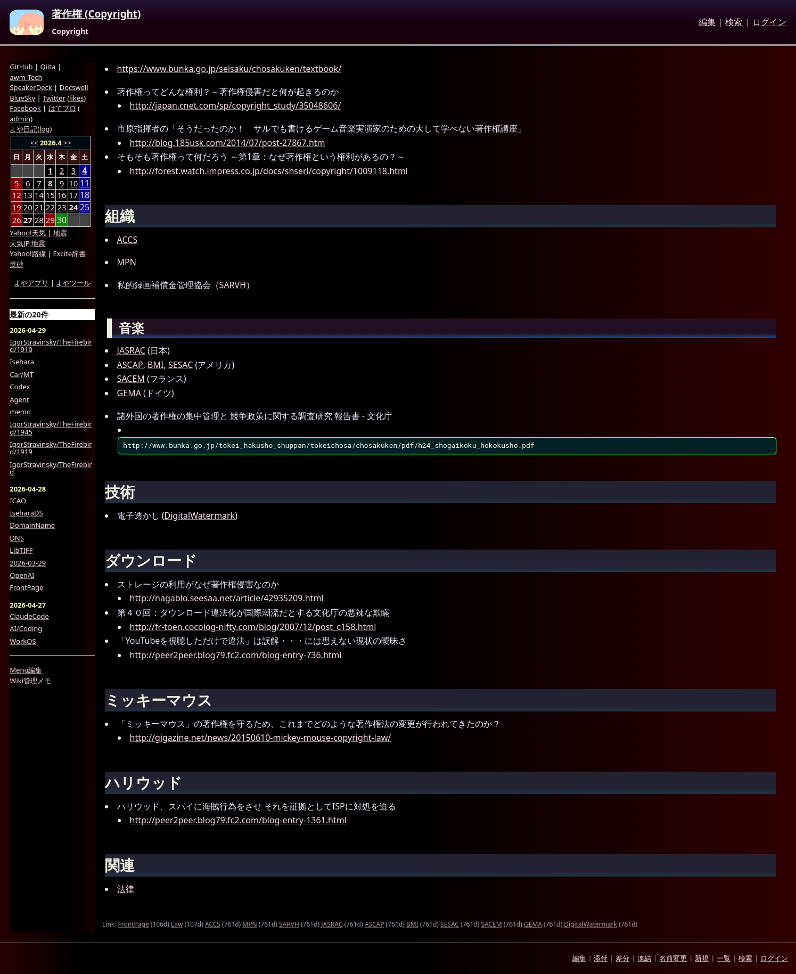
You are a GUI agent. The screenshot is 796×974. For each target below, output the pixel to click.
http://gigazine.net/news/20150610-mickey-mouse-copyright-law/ (260, 737)
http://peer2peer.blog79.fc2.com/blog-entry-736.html (236, 655)
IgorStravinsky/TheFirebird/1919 (51, 448)
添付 (601, 958)
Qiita (47, 66)
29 (50, 220)
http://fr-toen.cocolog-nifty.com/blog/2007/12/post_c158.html (253, 627)
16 (61, 195)
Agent (19, 399)
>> (67, 143)
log (44, 129)
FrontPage (133, 924)
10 (73, 183)
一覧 (724, 958)
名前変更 (673, 958)
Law (177, 924)
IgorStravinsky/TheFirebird (51, 468)
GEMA (129, 393)
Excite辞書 (69, 253)
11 (84, 183)
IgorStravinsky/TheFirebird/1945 (51, 428)
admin (20, 119)
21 (39, 207)
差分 (622, 958)
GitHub (21, 66)
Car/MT (22, 374)
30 (62, 220)
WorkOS (23, 641)
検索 (733, 22)
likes (76, 98)
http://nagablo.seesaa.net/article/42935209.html (227, 598)
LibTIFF (21, 550)
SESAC (180, 365)
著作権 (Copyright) (96, 14)
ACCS (127, 239)
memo (20, 411)
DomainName (32, 525)
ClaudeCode (29, 616)
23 (61, 207)
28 (39, 220)
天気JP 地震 (27, 243)
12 (16, 195)
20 (27, 207)
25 (84, 207)
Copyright (70, 31)
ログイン (769, 22)
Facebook (25, 108)
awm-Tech (26, 77)
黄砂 (16, 264)
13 (27, 195)
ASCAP (130, 365)
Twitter (54, 98)
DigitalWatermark (200, 515)
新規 (702, 958)
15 (50, 195)
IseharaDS (26, 513)
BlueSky (22, 98)
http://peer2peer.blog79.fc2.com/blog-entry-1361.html (238, 820)
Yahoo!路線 (27, 253)
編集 (707, 22)
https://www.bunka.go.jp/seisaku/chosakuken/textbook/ (229, 69)
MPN (126, 262)
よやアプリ (31, 283)
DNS (17, 538)
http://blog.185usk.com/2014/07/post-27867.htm (227, 143)
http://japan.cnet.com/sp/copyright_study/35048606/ (235, 105)
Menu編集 (26, 670)
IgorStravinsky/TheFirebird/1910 (51, 346)
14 (39, 195)
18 (84, 195)
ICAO (18, 500)
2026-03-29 (28, 563)
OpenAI (22, 575)
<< (34, 143)
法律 (125, 889)
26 (16, 220)
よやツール (73, 283)
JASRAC (131, 350)
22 (50, 207)
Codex (20, 386)
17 (73, 195)
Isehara (22, 361)
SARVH (232, 285)
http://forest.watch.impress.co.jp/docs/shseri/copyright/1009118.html (269, 171)
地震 (60, 233)
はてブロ (62, 108)
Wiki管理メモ (30, 680)
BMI (155, 365)
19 (16, 207)
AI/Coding (26, 628)
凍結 (644, 958)
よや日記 (23, 129)
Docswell (74, 87)
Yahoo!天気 (27, 233)
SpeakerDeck (31, 87)
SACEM (131, 378)
